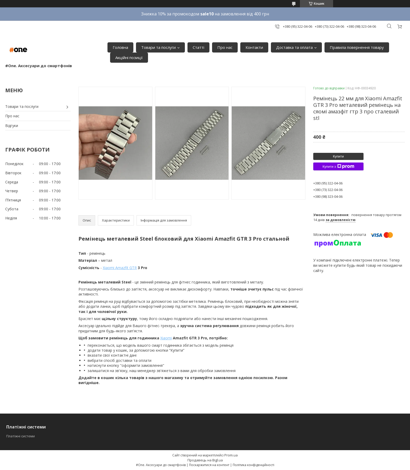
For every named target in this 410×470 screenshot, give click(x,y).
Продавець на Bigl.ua (205, 460)
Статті (198, 47)
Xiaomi (166, 337)
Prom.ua (231, 455)
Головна (120, 47)
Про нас (224, 47)
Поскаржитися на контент (209, 465)
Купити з (338, 166)
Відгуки (11, 125)
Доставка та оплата (294, 47)
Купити (338, 156)
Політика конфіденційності (253, 465)
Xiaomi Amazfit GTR (120, 267)
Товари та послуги (158, 47)
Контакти (254, 47)
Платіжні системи (20, 436)
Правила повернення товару (357, 47)
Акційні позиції (129, 57)
